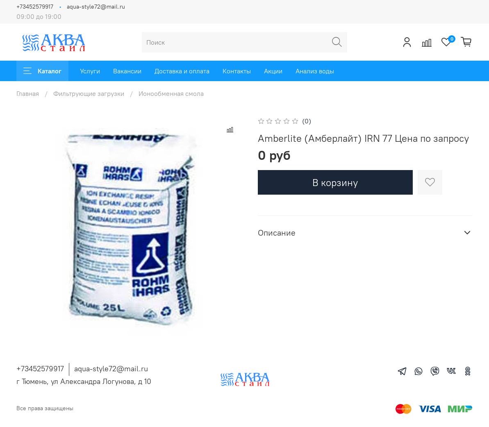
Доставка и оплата (182, 71)
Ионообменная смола (171, 93)
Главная (27, 93)
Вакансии (127, 71)
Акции (273, 71)
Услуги (90, 71)
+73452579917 (34, 6)
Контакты (237, 71)
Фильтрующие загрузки (88, 93)
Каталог (42, 71)
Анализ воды (315, 71)
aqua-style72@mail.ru (96, 6)
